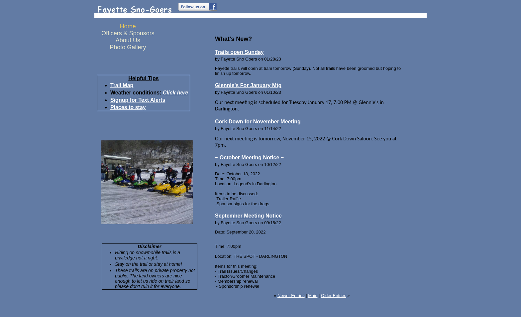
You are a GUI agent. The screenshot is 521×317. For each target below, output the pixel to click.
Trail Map (121, 85)
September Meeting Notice (248, 216)
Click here (175, 92)
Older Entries (333, 295)
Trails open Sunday (239, 52)
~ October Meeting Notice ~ (249, 157)
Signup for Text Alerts (137, 100)
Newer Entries (291, 295)
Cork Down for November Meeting (258, 121)
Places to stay (128, 107)
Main (312, 295)
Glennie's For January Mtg (248, 85)
